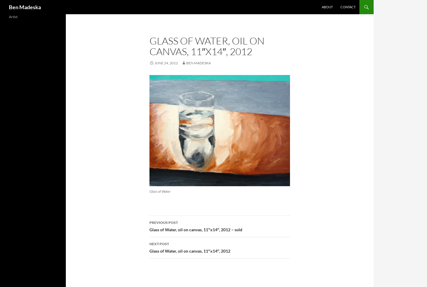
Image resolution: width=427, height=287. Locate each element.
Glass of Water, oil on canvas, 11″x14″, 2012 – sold (219, 225)
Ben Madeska (25, 7)
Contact (348, 7)
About (327, 7)
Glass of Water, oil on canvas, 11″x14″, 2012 (219, 246)
